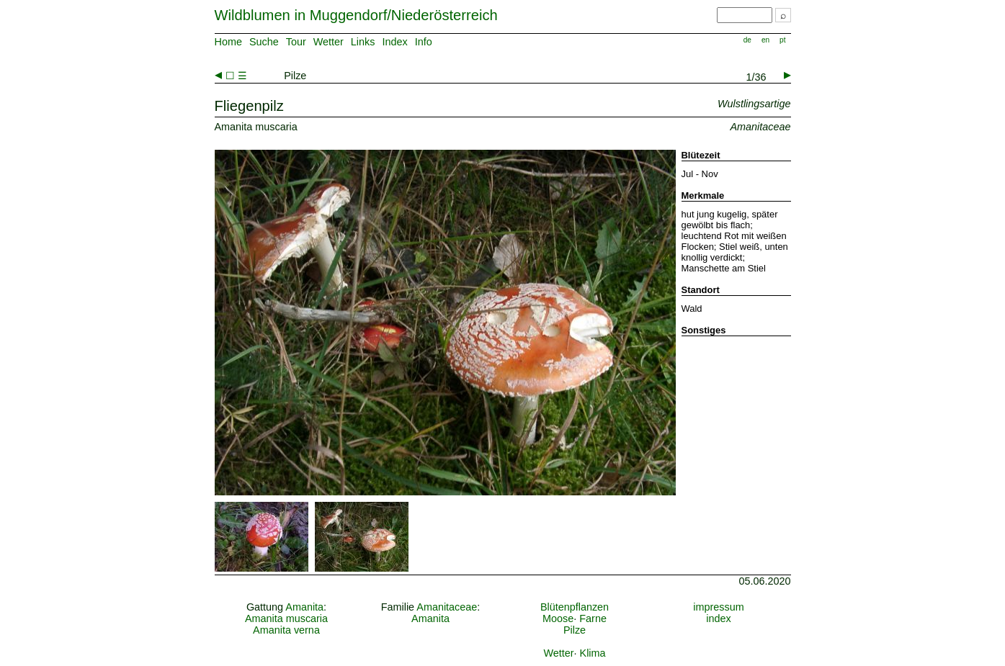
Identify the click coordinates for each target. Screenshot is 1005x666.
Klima (593, 653)
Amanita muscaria (286, 618)
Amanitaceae (446, 607)
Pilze (574, 630)
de (747, 40)
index (718, 618)
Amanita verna (286, 630)
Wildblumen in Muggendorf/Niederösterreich (356, 15)
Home (228, 42)
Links (363, 42)
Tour (296, 42)
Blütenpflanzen (574, 607)
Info (423, 42)
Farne (593, 618)
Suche (264, 42)
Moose (557, 618)
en (765, 40)
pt (782, 40)
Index (394, 42)
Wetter (328, 42)
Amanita (304, 607)
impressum (718, 607)
